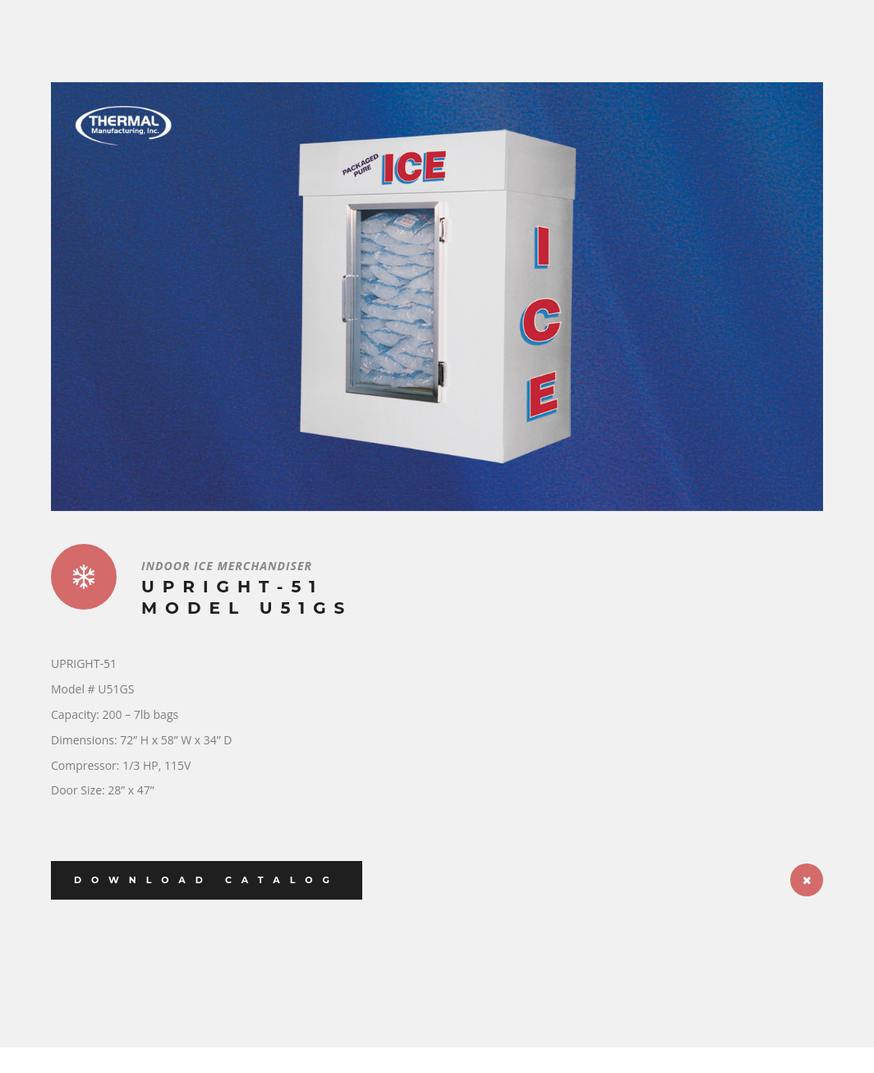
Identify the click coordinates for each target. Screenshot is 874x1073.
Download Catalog (206, 880)
